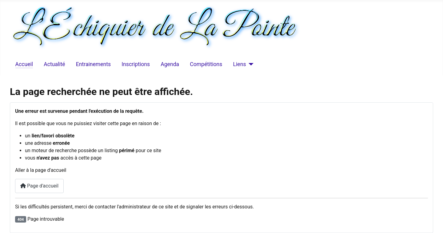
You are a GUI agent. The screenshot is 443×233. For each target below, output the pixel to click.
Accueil (24, 64)
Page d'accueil (39, 186)
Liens (239, 64)
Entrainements (93, 64)
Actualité (54, 64)
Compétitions (206, 64)
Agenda (170, 64)
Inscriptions (136, 64)
